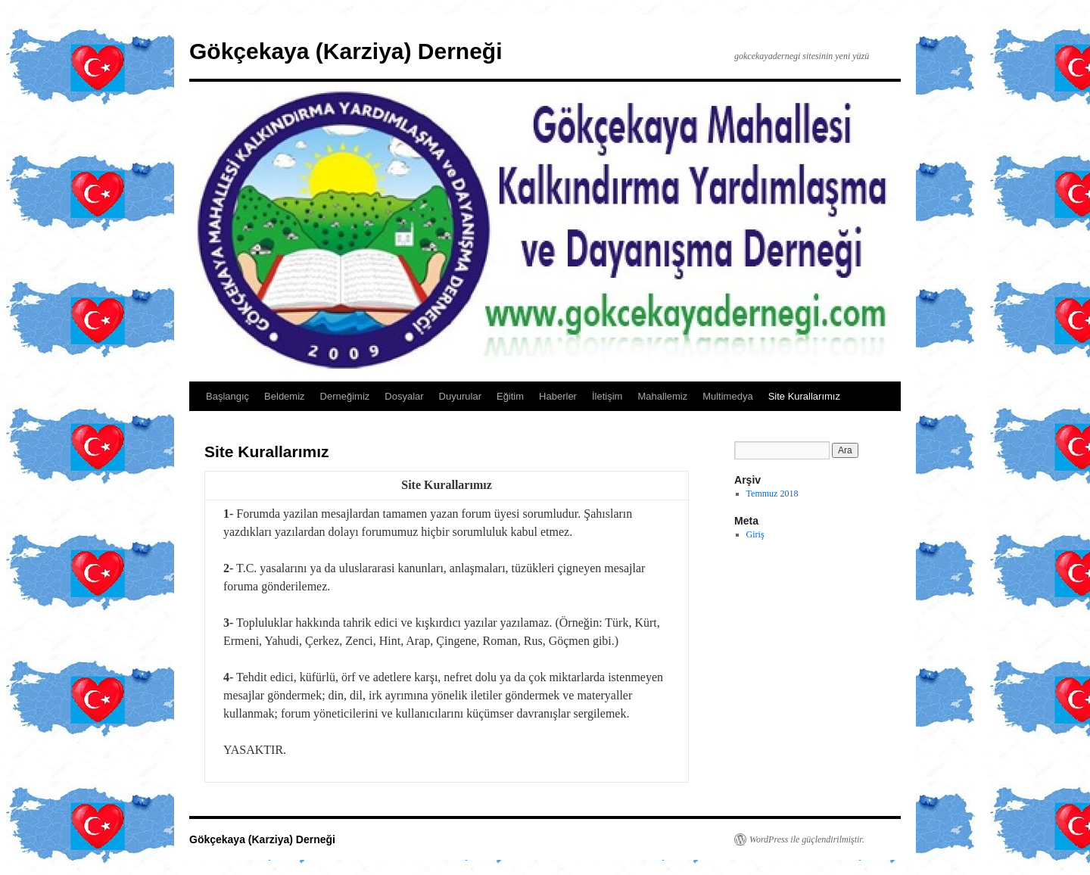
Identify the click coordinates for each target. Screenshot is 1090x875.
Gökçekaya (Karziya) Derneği (346, 51)
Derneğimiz (345, 396)
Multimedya (727, 396)
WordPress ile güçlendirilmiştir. (806, 839)
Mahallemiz (662, 396)
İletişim (607, 396)
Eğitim (510, 396)
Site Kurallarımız (804, 396)
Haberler (558, 396)
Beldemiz (284, 396)
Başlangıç (227, 396)
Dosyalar (404, 396)
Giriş (755, 534)
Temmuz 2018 (772, 493)
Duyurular (460, 396)
